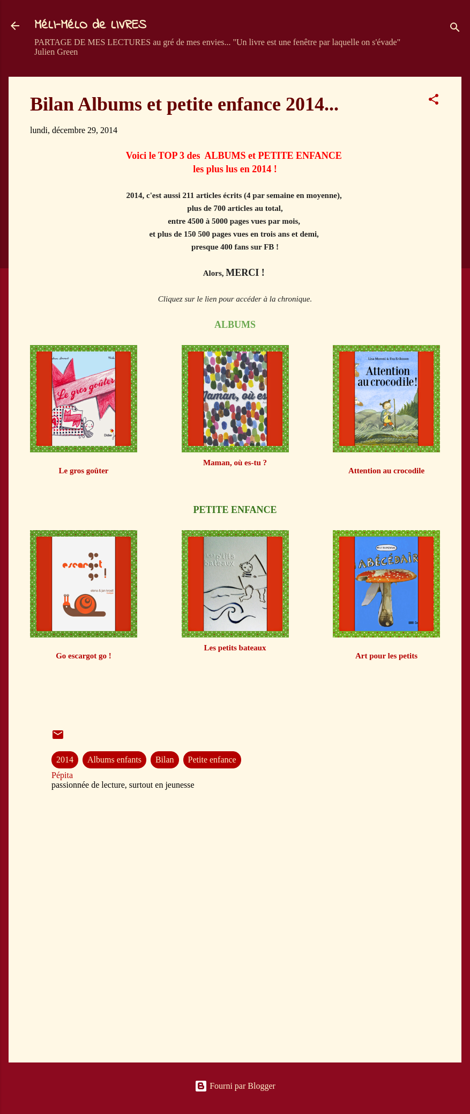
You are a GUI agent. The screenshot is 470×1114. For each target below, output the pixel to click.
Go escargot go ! (83, 655)
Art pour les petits (386, 655)
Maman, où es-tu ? (235, 462)
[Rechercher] (455, 29)
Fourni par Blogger (235, 1085)
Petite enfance (212, 759)
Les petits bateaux (235, 647)
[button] (433, 101)
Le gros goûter (83, 470)
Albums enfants (114, 759)
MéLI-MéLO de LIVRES (90, 25)
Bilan (164, 759)
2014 (64, 759)
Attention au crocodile (386, 470)
